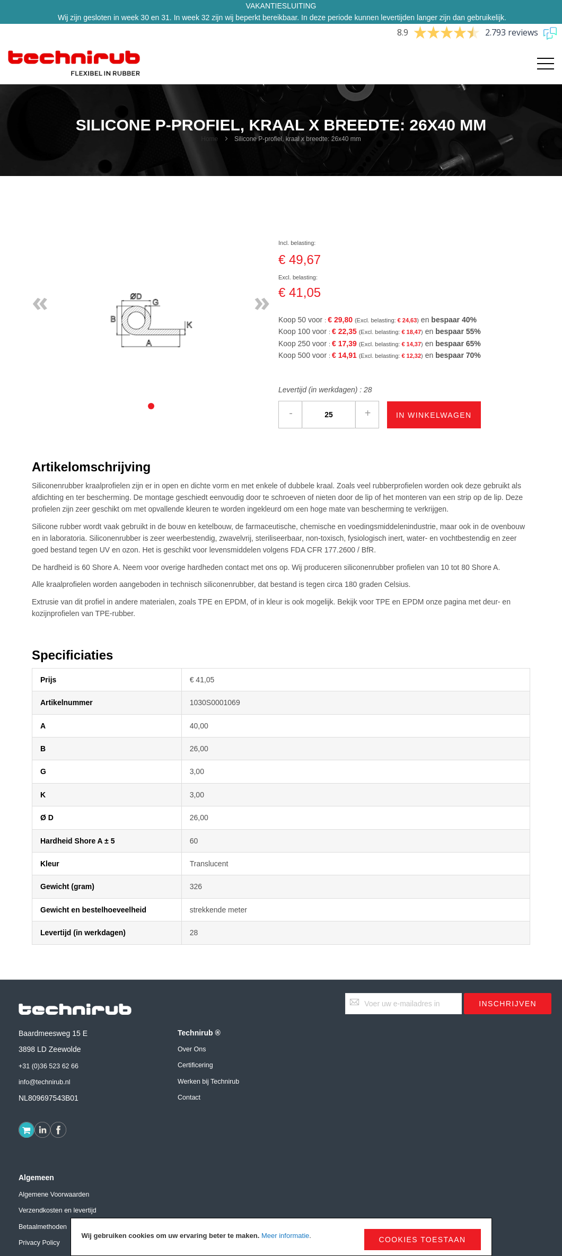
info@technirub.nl (44, 1082)
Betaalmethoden (43, 1227)
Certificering (195, 1065)
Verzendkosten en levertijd (57, 1210)
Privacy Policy (39, 1242)
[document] (281, 1237)
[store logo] (74, 63)
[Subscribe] (507, 1003)
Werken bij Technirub (208, 1081)
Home (209, 139)
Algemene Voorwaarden (54, 1194)
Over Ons (192, 1049)
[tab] (151, 406)
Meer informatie (285, 1236)
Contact (189, 1097)
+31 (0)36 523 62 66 (48, 1066)
